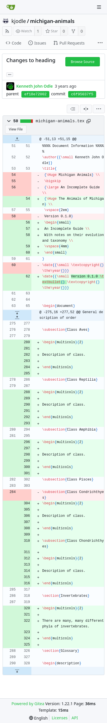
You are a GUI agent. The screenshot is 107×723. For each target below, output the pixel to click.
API (75, 717)
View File (16, 129)
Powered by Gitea (27, 703)
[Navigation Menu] (99, 7)
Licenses (60, 717)
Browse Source (82, 61)
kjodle (18, 21)
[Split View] (86, 109)
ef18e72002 (35, 94)
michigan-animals (52, 21)
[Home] (11, 7)
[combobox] (73, 109)
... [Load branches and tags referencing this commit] (9, 74)
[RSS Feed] (7, 31)
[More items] (100, 43)
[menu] (99, 109)
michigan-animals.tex (60, 121)
